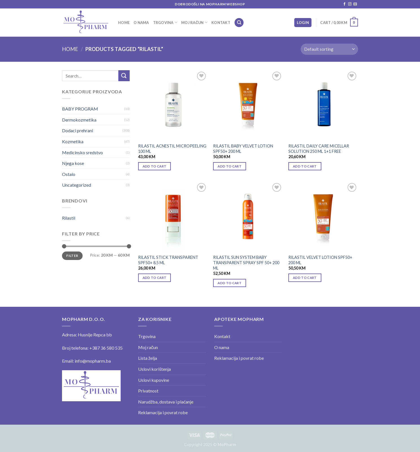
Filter (72, 255)
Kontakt (220, 22)
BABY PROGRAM (80, 108)
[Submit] (124, 75)
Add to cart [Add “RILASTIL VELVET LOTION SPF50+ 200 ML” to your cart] (305, 277)
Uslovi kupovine (153, 380)
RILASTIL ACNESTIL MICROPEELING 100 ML (172, 149)
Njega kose (73, 163)
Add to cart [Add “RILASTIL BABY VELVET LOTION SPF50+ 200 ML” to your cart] (230, 166)
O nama (141, 22)
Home (124, 22)
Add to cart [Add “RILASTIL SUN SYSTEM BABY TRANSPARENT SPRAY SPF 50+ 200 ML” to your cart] (230, 283)
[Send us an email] (355, 4)
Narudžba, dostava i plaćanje (165, 401)
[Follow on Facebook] (344, 4)
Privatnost (148, 390)
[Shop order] (329, 49)
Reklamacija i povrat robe (163, 412)
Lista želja (147, 358)
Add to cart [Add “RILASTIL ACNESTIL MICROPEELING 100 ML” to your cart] (155, 166)
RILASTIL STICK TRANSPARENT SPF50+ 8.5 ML (168, 260)
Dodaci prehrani (77, 130)
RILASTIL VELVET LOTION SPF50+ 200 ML (320, 260)
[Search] (239, 22)
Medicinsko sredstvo (82, 152)
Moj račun (194, 22)
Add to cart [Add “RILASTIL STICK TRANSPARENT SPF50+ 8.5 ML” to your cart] (155, 277)
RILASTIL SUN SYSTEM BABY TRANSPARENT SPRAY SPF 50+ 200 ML (246, 262)
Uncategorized (76, 185)
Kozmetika (72, 141)
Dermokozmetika (79, 119)
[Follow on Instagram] (350, 4)
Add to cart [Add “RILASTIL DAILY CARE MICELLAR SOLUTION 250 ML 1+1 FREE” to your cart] (305, 166)
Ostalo (68, 174)
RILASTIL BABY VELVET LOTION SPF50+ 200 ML (243, 149)
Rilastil (68, 218)
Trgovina (165, 22)
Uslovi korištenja (154, 369)
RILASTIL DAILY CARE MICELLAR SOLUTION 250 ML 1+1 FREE (318, 149)
